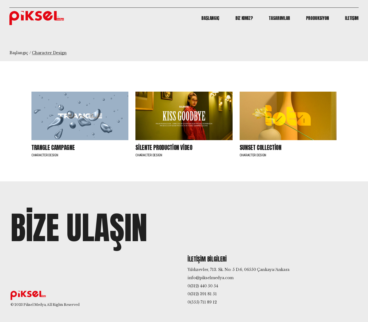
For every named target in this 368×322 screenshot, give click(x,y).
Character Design (44, 155)
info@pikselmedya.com (211, 277)
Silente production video (163, 147)
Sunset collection (260, 147)
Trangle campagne (53, 147)
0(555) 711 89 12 (202, 302)
